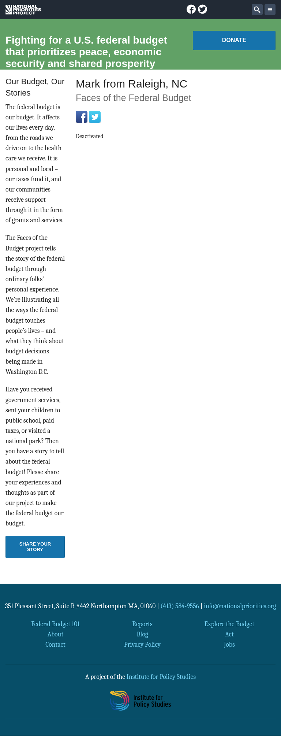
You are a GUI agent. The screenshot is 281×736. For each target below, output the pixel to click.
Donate (234, 40)
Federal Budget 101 (55, 624)
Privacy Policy (142, 644)
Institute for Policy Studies (161, 676)
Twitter (95, 117)
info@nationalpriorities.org (240, 606)
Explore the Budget (229, 624)
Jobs (229, 644)
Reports (142, 624)
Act (229, 634)
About (55, 634)
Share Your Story (35, 546)
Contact (55, 644)
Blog (142, 634)
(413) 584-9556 (180, 606)
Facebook (81, 117)
